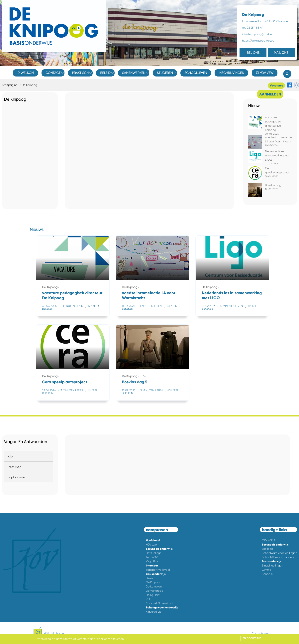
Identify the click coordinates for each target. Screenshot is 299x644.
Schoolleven (195, 73)
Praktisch (80, 73)
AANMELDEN (270, 94)
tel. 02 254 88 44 (252, 27)
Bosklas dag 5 (274, 185)
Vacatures (276, 85)
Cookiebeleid (260, 633)
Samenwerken (133, 73)
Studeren (165, 73)
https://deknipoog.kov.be (258, 40)
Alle (10, 456)
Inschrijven (14, 466)
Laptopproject (17, 477)
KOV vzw (264, 73)
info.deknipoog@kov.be (257, 34)
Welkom (25, 73)
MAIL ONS (281, 53)
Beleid (105, 73)
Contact (53, 73)
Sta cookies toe (252, 638)
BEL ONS (253, 53)
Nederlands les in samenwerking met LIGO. (277, 155)
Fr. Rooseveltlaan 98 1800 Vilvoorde (265, 21)
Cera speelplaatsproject (64, 382)
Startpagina (10, 84)
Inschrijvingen (231, 73)
